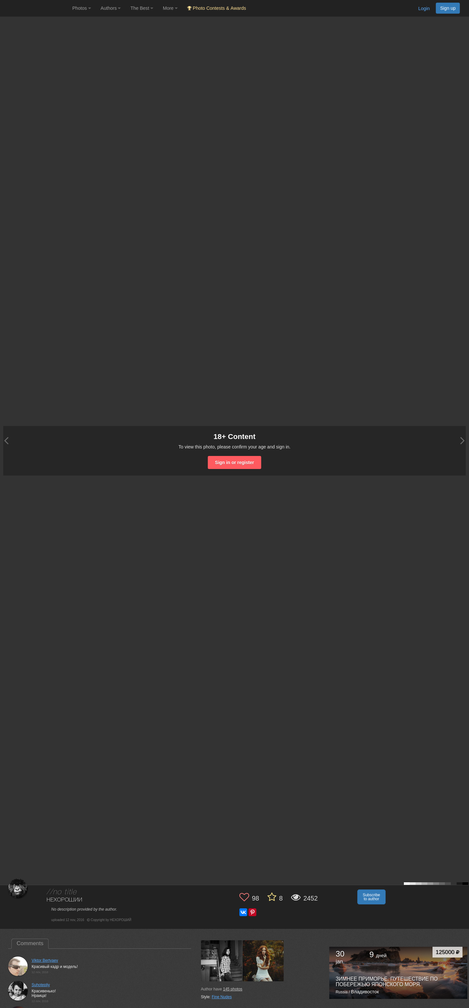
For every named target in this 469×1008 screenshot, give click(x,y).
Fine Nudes (222, 997)
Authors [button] (111, 8)
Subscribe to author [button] (371, 897)
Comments (30, 943)
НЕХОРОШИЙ (64, 900)
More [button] (170, 8)
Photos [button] (81, 8)
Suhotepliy (41, 985)
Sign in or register (234, 462)
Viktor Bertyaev (45, 960)
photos (232, 989)
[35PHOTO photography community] (35, 8)
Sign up (448, 8)
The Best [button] (141, 8)
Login (424, 8)
